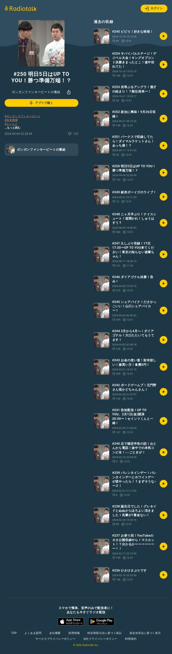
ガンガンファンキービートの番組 (36, 92)
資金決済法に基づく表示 (145, 632)
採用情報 (74, 632)
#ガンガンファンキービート (23, 116)
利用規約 (130, 638)
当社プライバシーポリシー (100, 638)
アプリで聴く (41, 103)
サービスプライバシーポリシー (55, 638)
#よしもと (11, 124)
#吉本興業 (11, 120)
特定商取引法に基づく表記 (104, 632)
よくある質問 (33, 632)
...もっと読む (12, 127)
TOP (14, 632)
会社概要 (55, 632)
